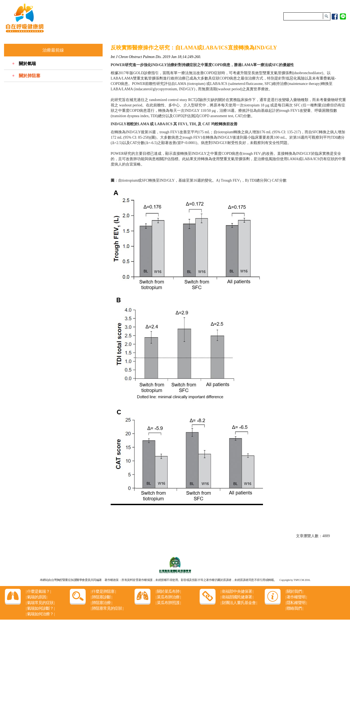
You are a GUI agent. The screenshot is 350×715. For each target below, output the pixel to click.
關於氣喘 (27, 63)
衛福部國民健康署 (237, 597)
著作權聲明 (296, 597)
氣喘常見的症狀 (40, 603)
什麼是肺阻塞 (103, 591)
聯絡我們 (294, 608)
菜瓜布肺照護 (168, 603)
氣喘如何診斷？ (40, 608)
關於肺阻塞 (29, 75)
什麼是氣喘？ (38, 591)
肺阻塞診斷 (101, 597)
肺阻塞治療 (101, 603)
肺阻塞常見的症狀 (107, 608)
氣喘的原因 (36, 597)
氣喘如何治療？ (40, 614)
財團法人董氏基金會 (239, 603)
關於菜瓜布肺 (168, 591)
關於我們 (294, 591)
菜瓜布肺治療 (168, 597)
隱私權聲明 (296, 603)
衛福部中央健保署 (237, 591)
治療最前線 (53, 50)
